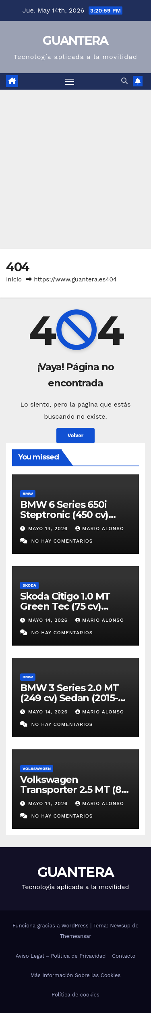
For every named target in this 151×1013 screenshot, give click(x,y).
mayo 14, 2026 (49, 528)
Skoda (29, 585)
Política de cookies (75, 995)
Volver (76, 435)
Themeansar (75, 936)
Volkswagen (37, 768)
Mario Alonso (99, 528)
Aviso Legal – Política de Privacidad (61, 956)
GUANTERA (75, 40)
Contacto (123, 956)
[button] (124, 81)
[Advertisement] (75, 169)
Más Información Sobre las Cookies (76, 975)
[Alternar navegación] (70, 81)
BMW (28, 493)
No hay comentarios (62, 541)
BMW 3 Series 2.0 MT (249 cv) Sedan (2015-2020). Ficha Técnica (69, 698)
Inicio (14, 279)
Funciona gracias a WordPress (51, 926)
